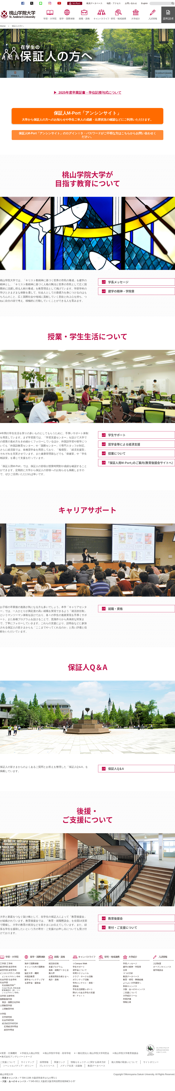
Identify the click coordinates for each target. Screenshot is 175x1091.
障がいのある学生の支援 (84, 992)
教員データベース (94, 3)
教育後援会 (115, 918)
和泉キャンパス (130, 986)
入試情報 (152, 18)
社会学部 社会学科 (8, 979)
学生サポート (117, 435)
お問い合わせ (131, 3)
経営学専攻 (9, 1030)
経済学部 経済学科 (8, 967)
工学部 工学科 (6, 963)
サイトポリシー (151, 1062)
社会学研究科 (8, 1020)
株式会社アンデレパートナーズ (16, 1056)
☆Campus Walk (80, 963)
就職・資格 (84, 18)
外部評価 (127, 999)
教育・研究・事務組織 (133, 979)
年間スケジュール (81, 973)
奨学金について (80, 970)
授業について (117, 453)
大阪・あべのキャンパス (134, 989)
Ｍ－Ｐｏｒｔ (79, 996)
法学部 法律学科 (7, 996)
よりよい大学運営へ (132, 983)
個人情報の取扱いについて (124, 1062)
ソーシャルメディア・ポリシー (18, 1066)
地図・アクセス (114, 3)
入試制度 (157, 963)
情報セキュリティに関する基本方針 (88, 1062)
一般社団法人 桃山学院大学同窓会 (92, 1053)
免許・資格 (54, 979)
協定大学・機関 (32, 973)
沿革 (125, 970)
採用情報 (44, 1062)
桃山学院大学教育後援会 (126, 1053)
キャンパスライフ (101, 18)
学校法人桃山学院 (30, 1053)
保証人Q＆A (116, 768)
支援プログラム (56, 967)
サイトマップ (27, 1062)
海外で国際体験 (32, 963)
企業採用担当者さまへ (59, 976)
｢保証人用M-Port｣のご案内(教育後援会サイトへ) (140, 462)
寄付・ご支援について (122, 927)
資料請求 (168, 18)
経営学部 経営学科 (8, 970)
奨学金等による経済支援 (124, 444)
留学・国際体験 (67, 18)
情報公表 (127, 1002)
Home (3, 26)
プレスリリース (47, 1066)
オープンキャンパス (162, 967)
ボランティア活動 (81, 979)
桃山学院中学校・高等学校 (57, 1053)
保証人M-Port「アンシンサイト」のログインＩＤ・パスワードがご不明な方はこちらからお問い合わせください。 (87, 135)
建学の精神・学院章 (121, 291)
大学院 (3, 1014)
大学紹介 (135, 18)
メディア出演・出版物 (71, 1066)
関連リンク (59, 1062)
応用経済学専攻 (11, 1026)
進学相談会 (158, 970)
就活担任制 (54, 963)
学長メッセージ (118, 282)
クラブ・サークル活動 (83, 976)
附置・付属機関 (9, 1053)
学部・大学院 (50, 18)
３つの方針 (128, 973)
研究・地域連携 (118, 18)
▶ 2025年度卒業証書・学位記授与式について (87, 92)
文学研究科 (7, 1017)
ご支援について (130, 992)
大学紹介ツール (130, 996)
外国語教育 (30, 976)
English (144, 3)
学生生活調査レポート (83, 989)
